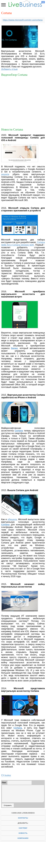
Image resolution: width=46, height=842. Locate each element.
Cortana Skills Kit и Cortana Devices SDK (23, 243)
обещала (12, 519)
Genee (14, 348)
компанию (23, 838)
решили (5, 174)
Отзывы (6, 775)
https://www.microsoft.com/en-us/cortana (23, 20)
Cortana (19, 430)
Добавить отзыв (9, 69)
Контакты (23, 818)
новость (23, 833)
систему (23, 828)
